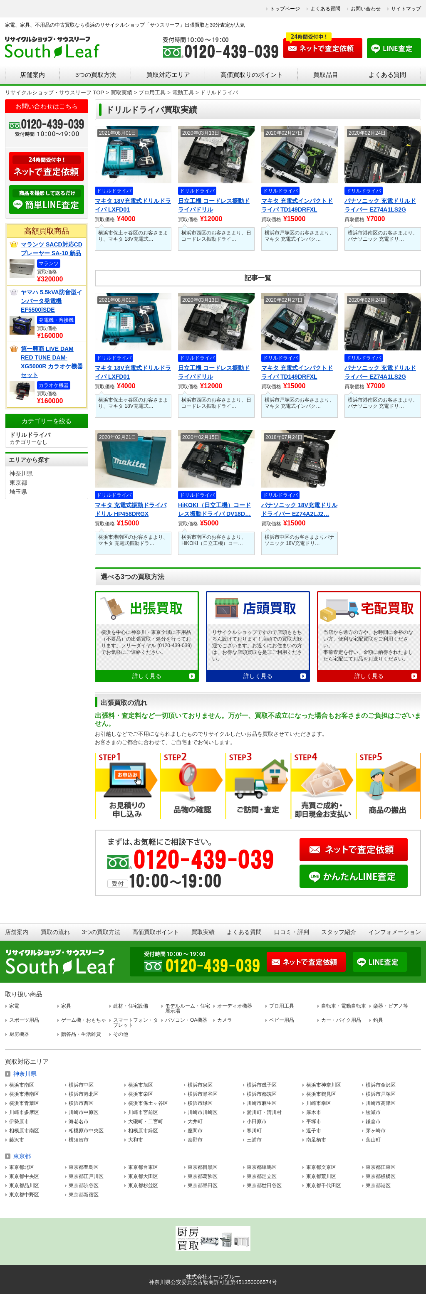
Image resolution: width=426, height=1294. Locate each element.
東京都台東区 (143, 1167)
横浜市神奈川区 (323, 1085)
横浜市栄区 (140, 1094)
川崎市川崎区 (203, 1112)
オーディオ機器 (234, 1006)
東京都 (18, 482)
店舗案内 (32, 74)
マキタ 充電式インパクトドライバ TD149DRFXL (297, 205)
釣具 (378, 1020)
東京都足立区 (262, 1176)
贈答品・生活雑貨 (81, 1034)
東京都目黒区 (203, 1167)
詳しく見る (146, 676)
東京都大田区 (143, 1176)
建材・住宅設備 (130, 1006)
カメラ (224, 1020)
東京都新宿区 (84, 1195)
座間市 (195, 1131)
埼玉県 (18, 491)
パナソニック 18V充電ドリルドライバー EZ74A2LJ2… (299, 509)
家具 (66, 1006)
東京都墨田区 (203, 1185)
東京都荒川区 (321, 1176)
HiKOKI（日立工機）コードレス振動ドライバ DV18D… (214, 509)
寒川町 (254, 1131)
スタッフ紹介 (338, 932)
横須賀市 (79, 1140)
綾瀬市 (373, 1112)
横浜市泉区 (200, 1085)
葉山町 (373, 1140)
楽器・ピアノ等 (390, 1006)
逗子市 (313, 1131)
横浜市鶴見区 (321, 1094)
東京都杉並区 (143, 1185)
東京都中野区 (24, 1195)
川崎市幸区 (318, 1103)
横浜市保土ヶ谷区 (148, 1103)
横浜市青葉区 (24, 1103)
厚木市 (313, 1112)
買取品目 (325, 74)
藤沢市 (16, 1140)
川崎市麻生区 (262, 1103)
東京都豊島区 (84, 1167)
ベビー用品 (281, 1020)
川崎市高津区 (381, 1103)
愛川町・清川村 (264, 1112)
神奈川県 (21, 473)
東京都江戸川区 (86, 1176)
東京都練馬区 (262, 1167)
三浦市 (254, 1140)
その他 (120, 1034)
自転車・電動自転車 (343, 1006)
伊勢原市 (19, 1121)
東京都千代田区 (323, 1185)
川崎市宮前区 (143, 1112)
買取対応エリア (168, 74)
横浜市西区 (81, 1103)
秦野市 (195, 1140)
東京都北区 (21, 1167)
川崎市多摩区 (24, 1112)
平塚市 (313, 1121)
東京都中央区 (24, 1176)
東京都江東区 (381, 1167)
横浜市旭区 (140, 1085)
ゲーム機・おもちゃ (83, 1020)
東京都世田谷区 (264, 1185)
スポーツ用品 (24, 1020)
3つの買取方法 (95, 74)
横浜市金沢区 (381, 1085)
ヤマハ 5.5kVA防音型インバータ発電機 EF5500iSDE (51, 301)
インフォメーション (395, 932)
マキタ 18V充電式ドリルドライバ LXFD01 (133, 205)
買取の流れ (55, 932)
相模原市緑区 (143, 1131)
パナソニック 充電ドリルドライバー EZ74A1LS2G (380, 205)
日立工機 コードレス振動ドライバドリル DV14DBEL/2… (214, 205)
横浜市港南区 (24, 1094)
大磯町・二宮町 (145, 1121)
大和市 (135, 1140)
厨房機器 (19, 1034)
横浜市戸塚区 (381, 1094)
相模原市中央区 (86, 1131)
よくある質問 (325, 9)
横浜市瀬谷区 (203, 1094)
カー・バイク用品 (341, 1020)
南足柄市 (316, 1140)
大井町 (195, 1121)
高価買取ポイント (155, 932)
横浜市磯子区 (262, 1085)
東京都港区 (378, 1185)
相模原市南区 (24, 1131)
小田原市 (257, 1121)
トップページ (285, 9)
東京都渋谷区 (84, 1185)
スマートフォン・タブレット (135, 1022)
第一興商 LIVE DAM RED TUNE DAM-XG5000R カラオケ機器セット (52, 361)
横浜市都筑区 (262, 1094)
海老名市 (79, 1121)
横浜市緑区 (200, 1103)
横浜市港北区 (84, 1094)
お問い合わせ (366, 9)
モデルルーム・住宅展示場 (187, 1008)
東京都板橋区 (381, 1176)
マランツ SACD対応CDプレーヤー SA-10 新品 (51, 248)
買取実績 (203, 932)
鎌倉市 (373, 1121)
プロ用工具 (281, 1006)
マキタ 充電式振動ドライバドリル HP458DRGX (130, 509)
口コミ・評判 (291, 932)
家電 (14, 1006)
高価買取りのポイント (251, 74)
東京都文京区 (321, 1167)
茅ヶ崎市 (376, 1131)
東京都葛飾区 (203, 1176)
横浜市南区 (21, 1085)
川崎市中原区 (84, 1112)
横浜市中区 (81, 1085)
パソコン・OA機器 (186, 1020)
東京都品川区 (24, 1185)
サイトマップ (406, 9)
